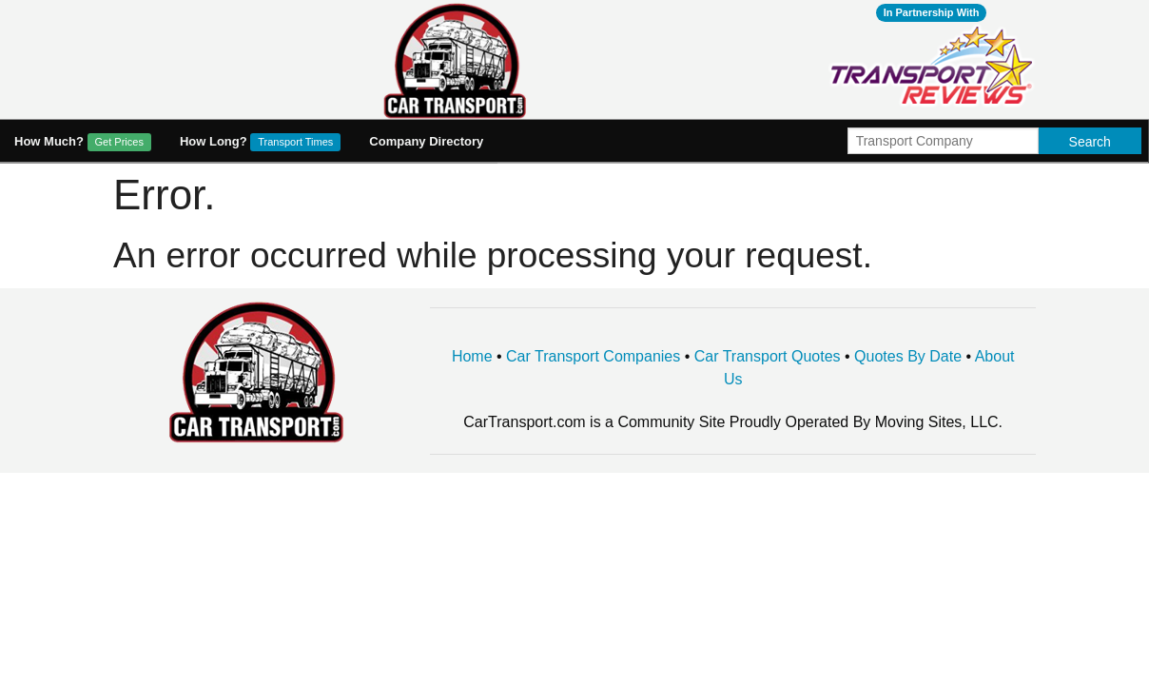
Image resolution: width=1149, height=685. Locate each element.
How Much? (82, 142)
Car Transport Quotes (767, 356)
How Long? (260, 142)
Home (472, 356)
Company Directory (426, 141)
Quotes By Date (908, 356)
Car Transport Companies (593, 356)
